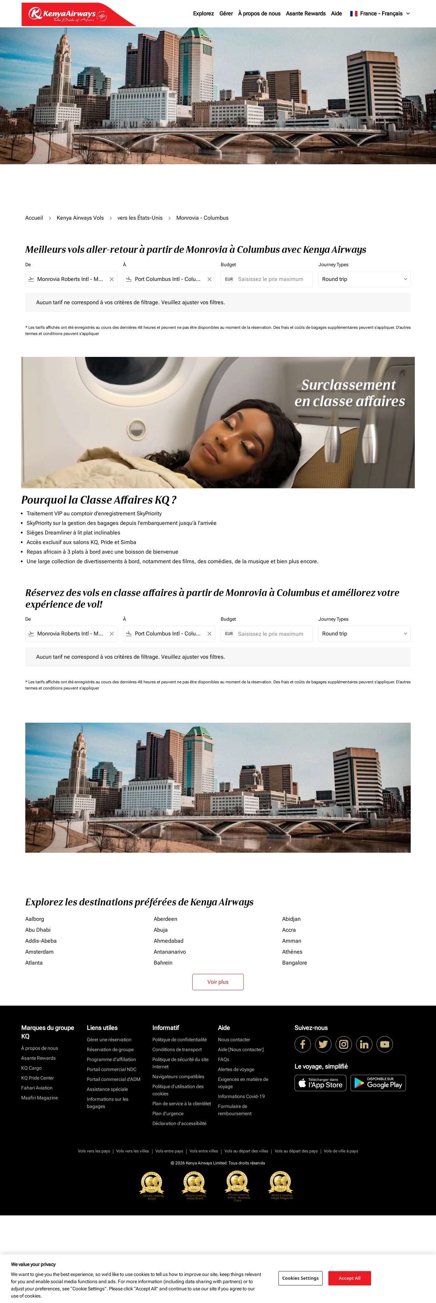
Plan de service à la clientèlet (181, 1103)
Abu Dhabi (38, 930)
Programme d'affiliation (111, 1059)
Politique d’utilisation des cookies (178, 1090)
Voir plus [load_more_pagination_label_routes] (218, 982)
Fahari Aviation (37, 1088)
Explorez (203, 13)
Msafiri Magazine (39, 1097)
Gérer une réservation (109, 1039)
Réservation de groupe (110, 1049)
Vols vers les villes (132, 1151)
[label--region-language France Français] (380, 13)
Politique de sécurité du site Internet (180, 1063)
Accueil (34, 218)
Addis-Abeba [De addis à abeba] (41, 941)
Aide (336, 13)
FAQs (223, 1059)
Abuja (161, 930)
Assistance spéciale (107, 1089)
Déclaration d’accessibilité (179, 1123)
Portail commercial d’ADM (113, 1079)
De (28, 264)
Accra (289, 930)
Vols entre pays (169, 1151)
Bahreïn (163, 962)
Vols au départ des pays (296, 1151)
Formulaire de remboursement (234, 1110)
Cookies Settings (300, 1278)
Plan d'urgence (167, 1113)
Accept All (350, 1278)
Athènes (292, 952)
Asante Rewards (306, 13)
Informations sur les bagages (107, 1102)
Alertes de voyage (236, 1069)
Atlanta (34, 962)
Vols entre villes (204, 1151)
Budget (228, 264)
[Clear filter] (111, 279)
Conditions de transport (177, 1049)
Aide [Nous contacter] (241, 1049)
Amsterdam (39, 952)
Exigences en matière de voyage (243, 1082)
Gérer (226, 13)
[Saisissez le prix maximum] (272, 279)
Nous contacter (234, 1039)
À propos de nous (259, 13)
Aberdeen (165, 919)
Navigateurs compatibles (178, 1076)
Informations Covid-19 (241, 1096)
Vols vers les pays (94, 1151)
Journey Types (333, 264)
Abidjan (291, 919)
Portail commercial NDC (111, 1069)
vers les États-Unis (140, 218)
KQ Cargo (31, 1068)
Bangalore (294, 962)
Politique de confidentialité (179, 1039)
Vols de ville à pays (341, 1151)
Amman (291, 941)
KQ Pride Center (37, 1078)
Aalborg (34, 919)
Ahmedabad (168, 941)
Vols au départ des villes (246, 1151)
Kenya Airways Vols (80, 218)
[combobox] (71, 279)
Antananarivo (170, 952)
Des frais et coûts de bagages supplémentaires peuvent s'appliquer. (334, 327)
